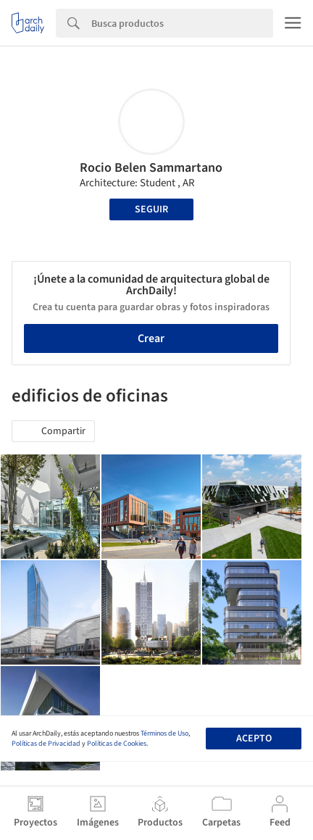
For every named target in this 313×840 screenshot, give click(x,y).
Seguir (151, 209)
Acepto (254, 738)
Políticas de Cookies (116, 744)
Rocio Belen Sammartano (151, 168)
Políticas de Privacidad (46, 744)
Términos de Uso (164, 733)
